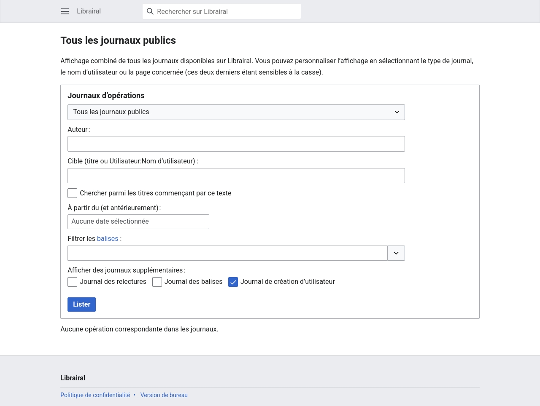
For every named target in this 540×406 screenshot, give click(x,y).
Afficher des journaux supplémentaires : (126, 270)
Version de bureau (164, 395)
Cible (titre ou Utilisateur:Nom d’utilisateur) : (133, 161)
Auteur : (79, 130)
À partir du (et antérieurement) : (114, 208)
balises (107, 239)
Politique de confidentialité (95, 395)
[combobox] (236, 144)
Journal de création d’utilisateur (287, 282)
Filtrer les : (95, 239)
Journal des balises (194, 282)
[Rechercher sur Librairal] (222, 11)
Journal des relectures (113, 282)
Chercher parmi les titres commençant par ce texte (155, 193)
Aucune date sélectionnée (109, 221)
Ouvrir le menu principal (68, 15)
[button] (396, 253)
